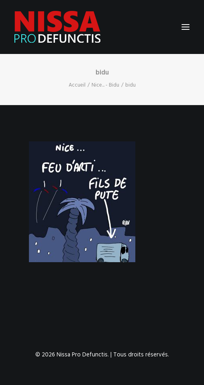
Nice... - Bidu (105, 85)
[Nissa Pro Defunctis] (57, 27)
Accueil (77, 85)
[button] (185, 27)
